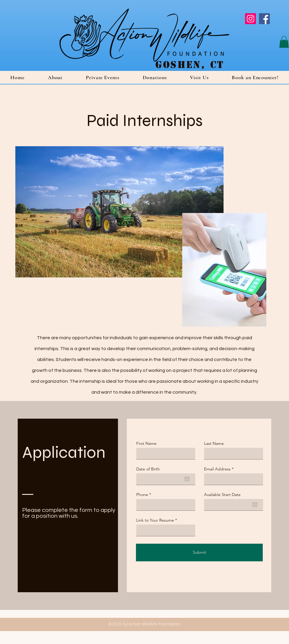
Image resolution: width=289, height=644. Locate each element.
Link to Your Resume (155, 520)
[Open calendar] (187, 479)
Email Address (217, 469)
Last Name (214, 443)
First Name (146, 443)
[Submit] (199, 552)
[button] (284, 42)
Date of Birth (148, 469)
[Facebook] (264, 18)
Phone (142, 494)
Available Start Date (222, 494)
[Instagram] (250, 18)
